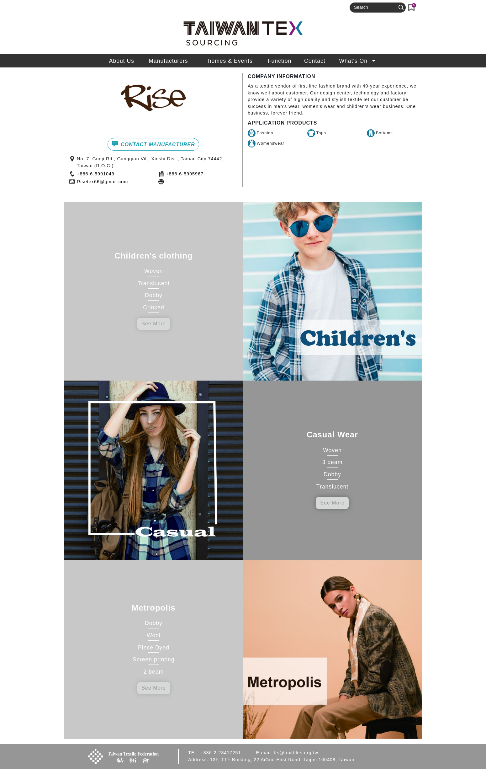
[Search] (375, 7)
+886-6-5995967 (184, 173)
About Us (121, 61)
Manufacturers (168, 61)
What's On (358, 61)
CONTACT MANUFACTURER (153, 143)
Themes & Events (228, 61)
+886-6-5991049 (95, 173)
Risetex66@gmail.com (102, 181)
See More (153, 323)
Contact (314, 61)
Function (279, 61)
